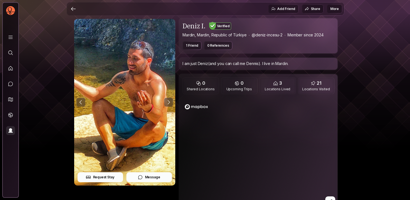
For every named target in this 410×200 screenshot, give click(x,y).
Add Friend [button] (283, 9)
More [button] (334, 9)
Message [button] (149, 177)
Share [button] (312, 9)
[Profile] (10, 130)
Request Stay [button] (100, 177)
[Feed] (10, 68)
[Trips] (10, 115)
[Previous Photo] (80, 102)
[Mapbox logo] (196, 107)
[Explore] (10, 52)
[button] (10, 99)
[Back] (73, 8)
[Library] (10, 37)
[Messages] (10, 83)
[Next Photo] (168, 102)
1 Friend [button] (192, 45)
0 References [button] (218, 45)
